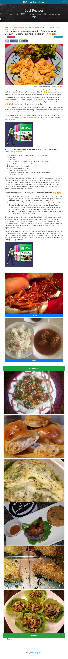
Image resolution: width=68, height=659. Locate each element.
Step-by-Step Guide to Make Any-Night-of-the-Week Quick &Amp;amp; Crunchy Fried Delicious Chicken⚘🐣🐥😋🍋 (32, 28)
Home (6, 27)
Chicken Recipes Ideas (33, 2)
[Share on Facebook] (12, 41)
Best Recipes (34, 11)
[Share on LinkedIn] (16, 41)
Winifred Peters (10, 37)
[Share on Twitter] (7, 41)
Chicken (11, 27)
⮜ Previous (34, 315)
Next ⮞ (34, 360)
